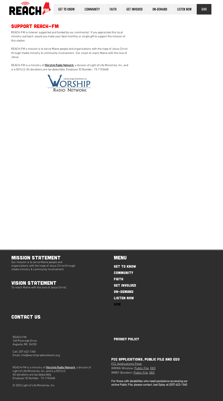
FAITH (118, 279)
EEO (152, 368)
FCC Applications (122, 364)
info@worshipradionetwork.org (40, 355)
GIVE (117, 304)
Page (138, 364)
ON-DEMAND (123, 292)
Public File (141, 368)
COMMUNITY (123, 273)
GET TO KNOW (125, 266)
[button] (66, 9)
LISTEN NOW (124, 298)
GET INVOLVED (125, 285)
